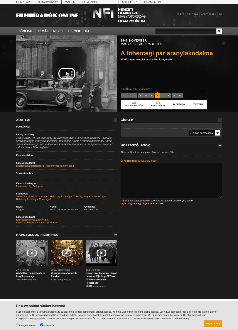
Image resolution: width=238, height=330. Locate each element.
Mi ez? (180, 14)
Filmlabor (90, 2)
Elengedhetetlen (26, 325)
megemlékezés (54, 165)
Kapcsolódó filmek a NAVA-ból (32, 219)
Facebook (179, 104)
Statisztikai (47, 325)
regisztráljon (128, 203)
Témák (43, 31)
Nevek (58, 31)
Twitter (198, 104)
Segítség (192, 14)
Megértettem (213, 323)
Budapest (38, 186)
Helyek (74, 31)
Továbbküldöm (134, 105)
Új (87, 31)
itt (173, 318)
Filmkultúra (127, 2)
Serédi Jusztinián (25, 196)
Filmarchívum (47, 2)
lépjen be (147, 203)
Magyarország (23, 186)
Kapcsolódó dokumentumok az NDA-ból (37, 222)
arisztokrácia (37, 165)
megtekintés (131, 59)
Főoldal (26, 31)
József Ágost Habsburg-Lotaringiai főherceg (59, 196)
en (220, 14)
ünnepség (68, 165)
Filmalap (23, 2)
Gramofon (152, 2)
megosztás (165, 59)
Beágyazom (158, 105)
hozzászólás (149, 59)
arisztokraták (23, 165)
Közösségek (208, 14)
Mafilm (70, 2)
